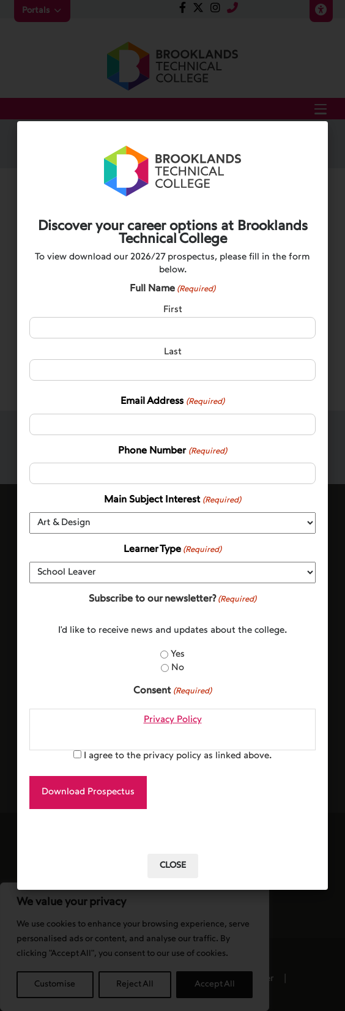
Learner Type (172, 550)
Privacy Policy (173, 720)
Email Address (172, 402)
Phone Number (172, 452)
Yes (178, 654)
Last (173, 352)
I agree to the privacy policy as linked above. (178, 756)
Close (173, 865)
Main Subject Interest (172, 500)
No (177, 668)
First (172, 310)
